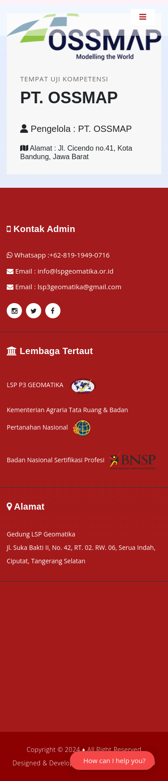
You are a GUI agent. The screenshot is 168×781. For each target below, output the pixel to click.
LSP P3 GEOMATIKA (52, 384)
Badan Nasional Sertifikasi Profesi (81, 460)
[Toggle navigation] (143, 17)
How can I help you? (114, 760)
